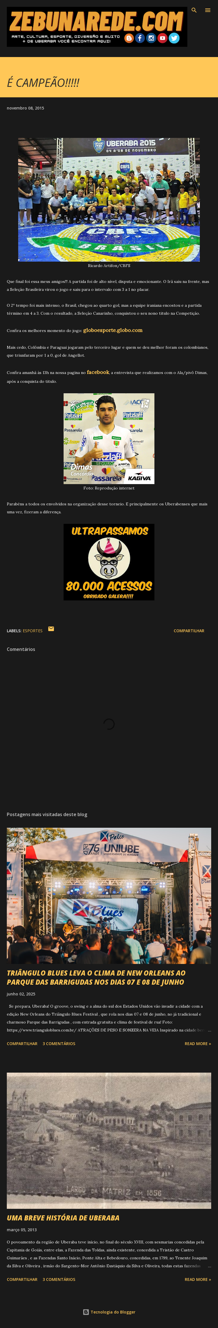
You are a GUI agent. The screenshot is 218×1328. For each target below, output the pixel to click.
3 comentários (59, 1043)
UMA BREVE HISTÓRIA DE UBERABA (63, 1217)
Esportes (33, 630)
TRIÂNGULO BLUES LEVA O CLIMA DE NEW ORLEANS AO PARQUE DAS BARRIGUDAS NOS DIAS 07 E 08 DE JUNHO (96, 977)
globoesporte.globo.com (112, 330)
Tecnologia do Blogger (109, 1312)
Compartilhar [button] (189, 630)
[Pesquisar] (194, 10)
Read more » (198, 1043)
